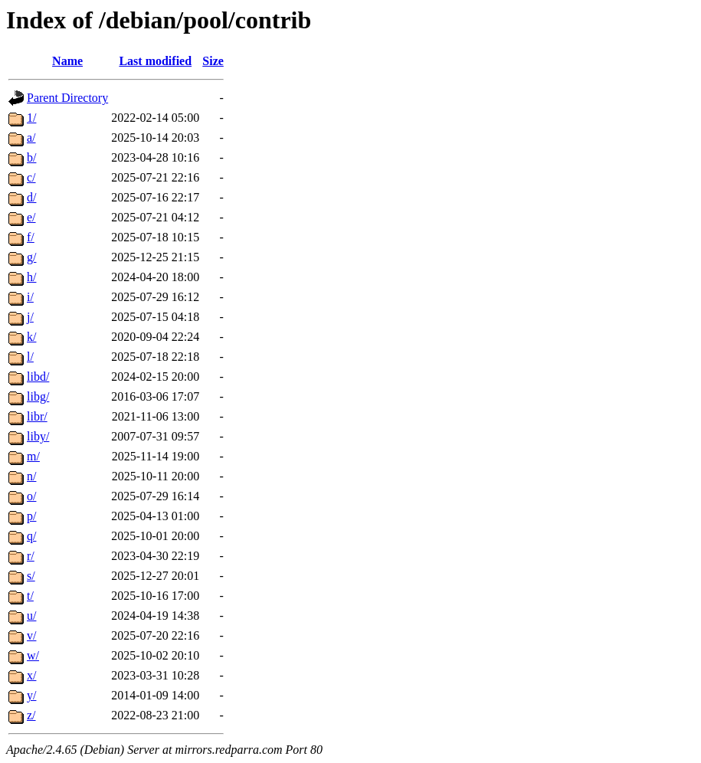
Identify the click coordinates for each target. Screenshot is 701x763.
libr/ (37, 416)
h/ (31, 276)
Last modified (155, 60)
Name (67, 60)
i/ (30, 296)
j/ (30, 316)
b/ (31, 157)
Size (213, 60)
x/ (31, 675)
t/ (30, 595)
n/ (31, 476)
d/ (31, 197)
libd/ (38, 376)
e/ (31, 217)
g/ (31, 257)
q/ (31, 535)
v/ (31, 635)
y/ (31, 695)
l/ (30, 356)
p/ (31, 515)
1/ (31, 117)
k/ (31, 336)
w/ (33, 655)
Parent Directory (67, 97)
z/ (31, 715)
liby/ (38, 436)
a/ (31, 137)
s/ (31, 575)
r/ (30, 555)
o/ (31, 496)
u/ (31, 615)
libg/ (38, 396)
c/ (31, 177)
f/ (30, 237)
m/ (33, 456)
